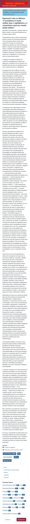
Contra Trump (17, 497)
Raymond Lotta (7, 460)
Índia (13, 494)
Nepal (20, 494)
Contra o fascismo (8, 501)
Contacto (6, 477)
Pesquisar (21, 519)
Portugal (5, 491)
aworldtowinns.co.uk (8, 14)
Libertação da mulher (8, 504)
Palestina (5, 494)
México (16, 457)
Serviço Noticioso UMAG (9, 453)
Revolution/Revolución (9, 488)
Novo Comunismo (7, 457)
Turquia (20, 504)
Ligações (6, 475)
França (13, 507)
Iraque (13, 491)
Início (5, 467)
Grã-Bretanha (19, 501)
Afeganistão (6, 497)
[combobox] (10, 519)
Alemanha (5, 507)
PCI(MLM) (5, 510)
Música (6, 472)
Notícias (12, 447)
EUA (19, 453)
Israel (20, 507)
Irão (20, 488)
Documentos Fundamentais (11, 470)
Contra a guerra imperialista (10, 513)
